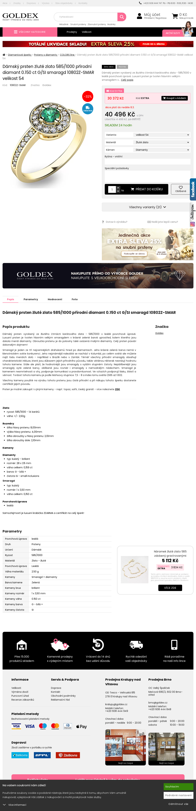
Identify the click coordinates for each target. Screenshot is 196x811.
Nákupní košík (186, 18)
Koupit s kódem (174, 98)
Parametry (31, 299)
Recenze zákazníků (22, 699)
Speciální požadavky (117, 168)
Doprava (31, 3)
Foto (75, 299)
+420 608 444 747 (150, 3)
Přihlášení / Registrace (155, 18)
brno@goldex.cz (157, 702)
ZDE (117, 389)
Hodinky (111, 24)
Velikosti (86, 32)
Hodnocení (55, 299)
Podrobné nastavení (178, 795)
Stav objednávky (64, 3)
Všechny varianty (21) (147, 207)
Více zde (170, 588)
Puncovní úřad (20, 695)
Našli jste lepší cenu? (163, 222)
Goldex (46, 85)
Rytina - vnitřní (113, 156)
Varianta (111, 135)
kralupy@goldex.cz (116, 704)
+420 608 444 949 (116, 711)
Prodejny (72, 32)
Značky (17, 3)
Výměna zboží (19, 691)
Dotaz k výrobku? (114, 222)
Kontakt (55, 691)
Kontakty (83, 3)
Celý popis (127, 80)
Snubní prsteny (78, 24)
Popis (10, 299)
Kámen (110, 150)
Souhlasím (172, 786)
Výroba (45, 3)
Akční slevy (176, 33)
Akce (5, 3)
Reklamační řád (60, 699)
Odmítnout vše (178, 804)
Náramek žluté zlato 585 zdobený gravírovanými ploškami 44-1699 (170, 555)
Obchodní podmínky (63, 695)
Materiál (111, 142)
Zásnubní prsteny (97, 24)
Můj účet (152, 14)
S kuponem (163, 565)
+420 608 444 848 (159, 709)
